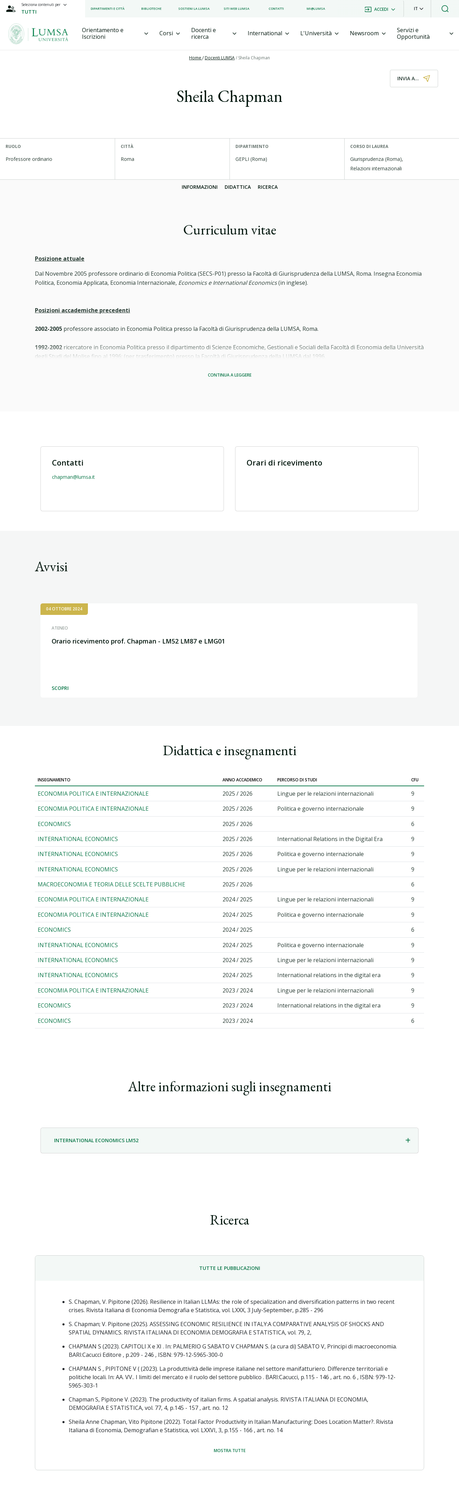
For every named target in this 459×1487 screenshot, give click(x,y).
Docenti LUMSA (220, 58)
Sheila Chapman (254, 58)
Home (195, 58)
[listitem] (107, 9)
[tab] (115, 33)
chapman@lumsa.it (73, 477)
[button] (418, 8)
